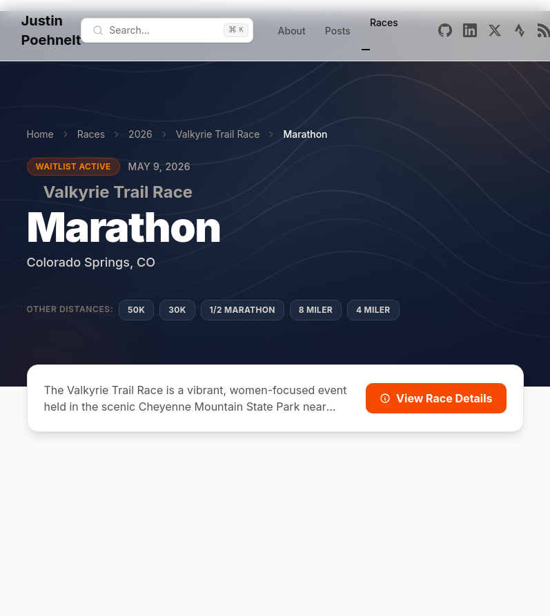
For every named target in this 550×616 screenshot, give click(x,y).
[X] (494, 30)
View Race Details (436, 398)
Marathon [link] (305, 134)
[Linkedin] (470, 30)
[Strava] (519, 30)
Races (384, 22)
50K (136, 310)
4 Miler (373, 310)
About (292, 31)
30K (177, 310)
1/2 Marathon (242, 310)
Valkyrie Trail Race (218, 134)
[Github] (445, 30)
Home (40, 134)
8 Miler (316, 310)
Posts (338, 31)
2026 (140, 134)
